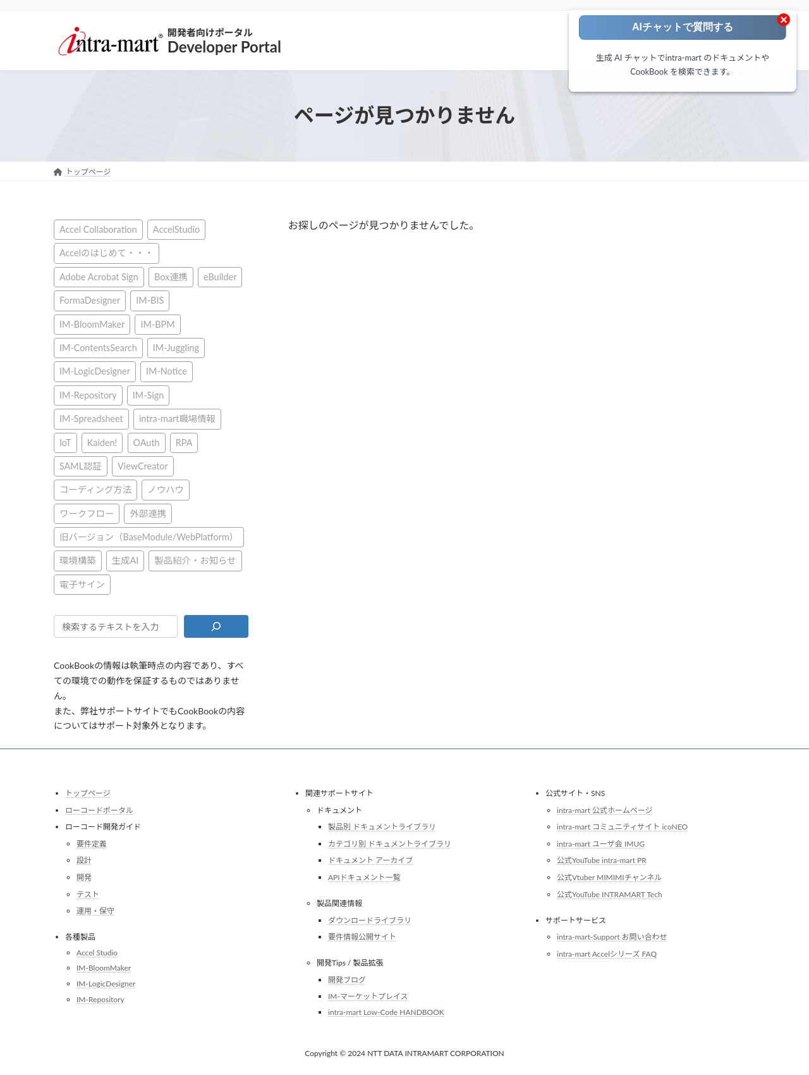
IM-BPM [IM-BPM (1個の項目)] (157, 323)
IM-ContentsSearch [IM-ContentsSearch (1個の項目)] (98, 347)
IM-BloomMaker (103, 967)
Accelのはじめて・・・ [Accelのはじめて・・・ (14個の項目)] (106, 252)
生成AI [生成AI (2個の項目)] (125, 560)
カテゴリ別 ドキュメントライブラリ (389, 843)
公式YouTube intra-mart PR (602, 860)
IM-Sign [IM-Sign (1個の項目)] (148, 394)
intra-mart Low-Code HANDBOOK (386, 1012)
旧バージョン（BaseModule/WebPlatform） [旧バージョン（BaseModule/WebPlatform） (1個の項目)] (148, 536)
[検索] (216, 626)
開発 (84, 877)
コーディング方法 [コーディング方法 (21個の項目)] (95, 489)
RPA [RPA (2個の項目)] (184, 442)
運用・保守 (95, 911)
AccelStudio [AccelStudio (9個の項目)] (176, 229)
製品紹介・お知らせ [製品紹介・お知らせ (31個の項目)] (195, 560)
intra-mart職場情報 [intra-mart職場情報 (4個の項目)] (177, 418)
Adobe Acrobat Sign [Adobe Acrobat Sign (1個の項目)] (98, 276)
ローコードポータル (99, 809)
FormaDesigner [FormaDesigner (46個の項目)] (89, 300)
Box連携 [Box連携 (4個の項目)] (171, 276)
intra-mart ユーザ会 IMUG (601, 843)
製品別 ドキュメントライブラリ (382, 826)
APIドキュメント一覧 (364, 877)
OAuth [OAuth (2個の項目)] (146, 442)
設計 (84, 860)
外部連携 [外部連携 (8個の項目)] (148, 512)
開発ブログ (347, 980)
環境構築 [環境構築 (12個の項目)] (77, 560)
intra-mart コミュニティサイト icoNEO (622, 826)
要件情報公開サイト (362, 936)
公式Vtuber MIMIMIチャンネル (609, 877)
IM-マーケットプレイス (368, 996)
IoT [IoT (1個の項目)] (65, 442)
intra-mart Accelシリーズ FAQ (607, 954)
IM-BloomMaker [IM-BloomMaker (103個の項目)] (92, 323)
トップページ (88, 793)
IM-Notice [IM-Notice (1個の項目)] (166, 371)
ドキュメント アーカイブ (370, 860)
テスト (87, 893)
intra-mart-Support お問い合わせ (612, 936)
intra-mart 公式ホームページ (604, 809)
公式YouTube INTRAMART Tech (609, 893)
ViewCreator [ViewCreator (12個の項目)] (143, 465)
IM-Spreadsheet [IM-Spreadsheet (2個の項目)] (91, 418)
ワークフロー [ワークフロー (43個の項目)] (86, 512)
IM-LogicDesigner (105, 983)
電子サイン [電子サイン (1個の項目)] (82, 583)
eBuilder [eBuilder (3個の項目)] (220, 276)
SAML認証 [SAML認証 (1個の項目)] (80, 465)
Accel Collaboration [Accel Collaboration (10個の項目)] (98, 229)
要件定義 (91, 843)
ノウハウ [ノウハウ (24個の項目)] (165, 489)
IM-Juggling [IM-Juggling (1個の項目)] (176, 347)
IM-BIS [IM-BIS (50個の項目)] (150, 300)
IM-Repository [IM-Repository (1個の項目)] (88, 394)
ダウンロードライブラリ (369, 919)
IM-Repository (100, 999)
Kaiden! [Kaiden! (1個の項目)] (102, 442)
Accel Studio (97, 952)
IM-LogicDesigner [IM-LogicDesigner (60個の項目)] (94, 371)
